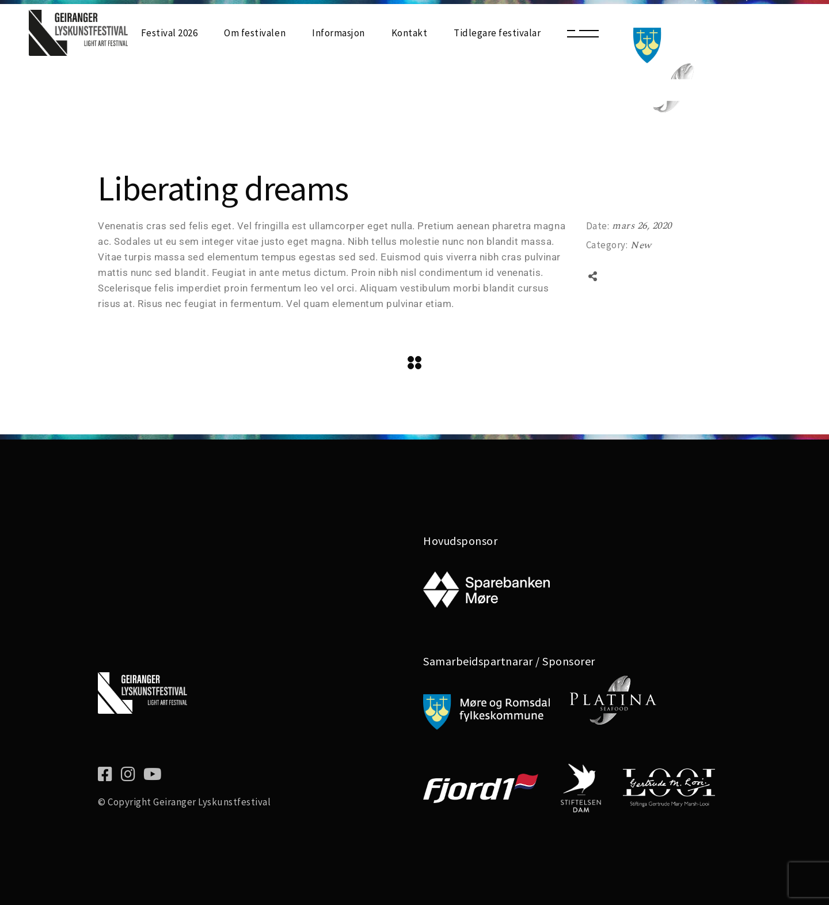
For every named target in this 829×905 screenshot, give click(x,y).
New (641, 245)
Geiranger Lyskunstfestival (212, 802)
